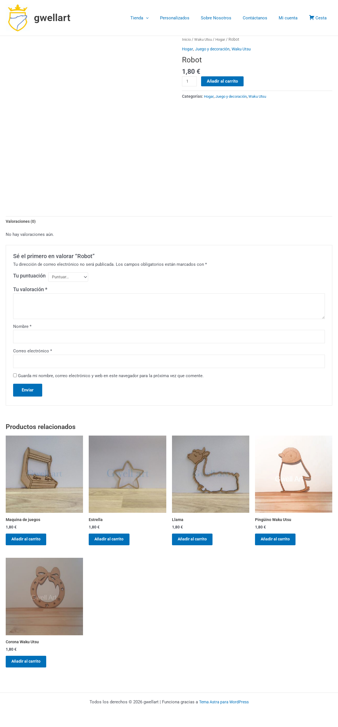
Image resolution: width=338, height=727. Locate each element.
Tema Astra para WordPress (223, 701)
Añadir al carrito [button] (29, 543)
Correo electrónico (32, 352)
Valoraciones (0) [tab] (21, 221)
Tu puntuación (29, 276)
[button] (161, 18)
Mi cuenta (292, 18)
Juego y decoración (214, 49)
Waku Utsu (204, 39)
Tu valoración (30, 290)
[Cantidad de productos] (189, 81)
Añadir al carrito (223, 81)
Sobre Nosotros (226, 18)
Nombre (22, 327)
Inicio (186, 39)
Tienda (155, 18)
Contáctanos (262, 18)
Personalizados (187, 18)
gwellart (52, 18)
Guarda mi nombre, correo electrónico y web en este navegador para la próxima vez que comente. (111, 378)
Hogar (222, 39)
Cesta (319, 18)
